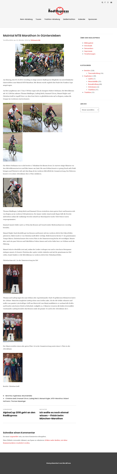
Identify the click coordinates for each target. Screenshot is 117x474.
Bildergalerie (88, 43)
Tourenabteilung (94, 73)
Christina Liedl (10, 398)
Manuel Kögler (44, 398)
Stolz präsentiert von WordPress (58, 463)
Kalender (81, 19)
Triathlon (91, 90)
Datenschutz (88, 48)
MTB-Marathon (57, 398)
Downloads (88, 46)
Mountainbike (27, 396)
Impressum (88, 51)
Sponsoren (92, 19)
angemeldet (14, 436)
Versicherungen (89, 54)
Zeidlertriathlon (69, 19)
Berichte (8, 396)
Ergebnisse (17, 396)
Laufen (90, 79)
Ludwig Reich (34, 398)
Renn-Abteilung (26, 19)
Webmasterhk (35, 40)
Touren (38, 19)
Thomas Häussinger (18, 401)
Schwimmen (92, 87)
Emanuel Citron (22, 398)
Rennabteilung (93, 84)
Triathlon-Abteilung (52, 19)
